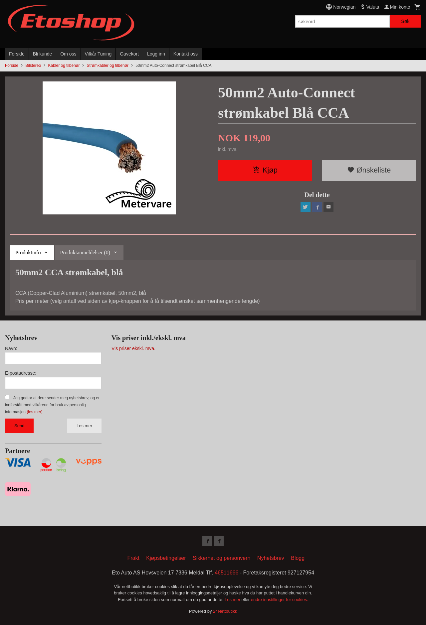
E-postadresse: (20, 373)
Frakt (133, 558)
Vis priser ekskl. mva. (133, 348)
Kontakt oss (185, 54)
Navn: (11, 348)
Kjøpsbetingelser (166, 558)
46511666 (226, 573)
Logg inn (156, 54)
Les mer (84, 425)
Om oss (68, 54)
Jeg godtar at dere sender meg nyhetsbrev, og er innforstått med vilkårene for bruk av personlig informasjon (52, 405)
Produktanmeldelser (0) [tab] (85, 252)
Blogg (298, 558)
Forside (17, 54)
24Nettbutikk (225, 611)
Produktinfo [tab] (28, 252)
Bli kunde (42, 54)
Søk (405, 21)
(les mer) (34, 412)
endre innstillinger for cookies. (279, 599)
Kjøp (265, 170)
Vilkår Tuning (98, 54)
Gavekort (129, 54)
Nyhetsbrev (270, 558)
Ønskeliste (369, 170)
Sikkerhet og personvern (221, 558)
